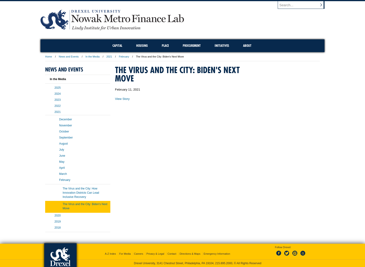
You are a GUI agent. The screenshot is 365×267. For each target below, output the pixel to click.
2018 (57, 227)
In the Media (92, 56)
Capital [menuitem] (117, 46)
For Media (125, 253)
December (65, 119)
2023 (57, 99)
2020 (57, 215)
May (61, 161)
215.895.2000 (223, 263)
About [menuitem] (247, 46)
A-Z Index (110, 253)
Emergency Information (217, 253)
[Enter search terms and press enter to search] (303, 5)
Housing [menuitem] (142, 46)
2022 (57, 106)
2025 (57, 87)
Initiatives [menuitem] (222, 46)
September (66, 137)
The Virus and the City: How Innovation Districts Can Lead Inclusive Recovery (81, 193)
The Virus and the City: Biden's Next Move (85, 206)
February (124, 56)
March (63, 174)
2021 (109, 56)
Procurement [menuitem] (192, 46)
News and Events (69, 56)
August (63, 143)
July (61, 149)
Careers (138, 253)
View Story (122, 99)
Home (48, 56)
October (64, 131)
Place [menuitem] (165, 46)
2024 (57, 93)
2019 (57, 221)
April (62, 167)
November (65, 125)
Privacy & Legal (155, 253)
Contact (172, 253)
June (62, 155)
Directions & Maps (189, 253)
